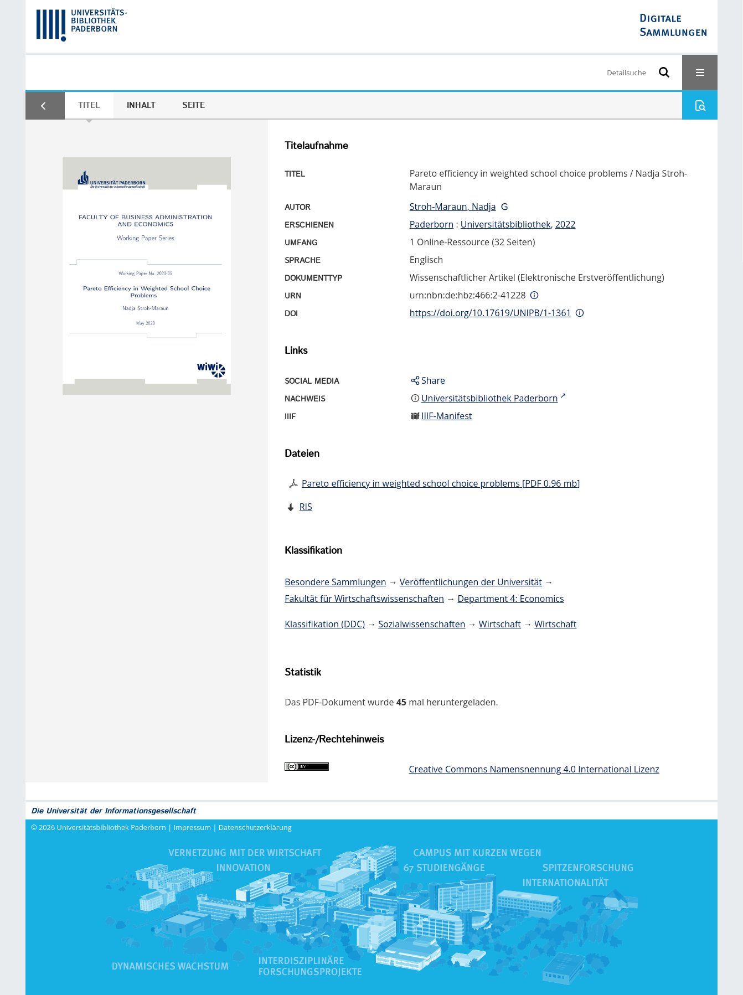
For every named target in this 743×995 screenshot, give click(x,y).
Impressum (192, 827)
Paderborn (432, 224)
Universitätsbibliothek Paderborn (111, 827)
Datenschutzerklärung (255, 827)
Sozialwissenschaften (421, 624)
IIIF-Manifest (446, 416)
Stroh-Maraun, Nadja (453, 206)
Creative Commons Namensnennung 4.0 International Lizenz (534, 769)
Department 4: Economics (510, 598)
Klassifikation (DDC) (325, 624)
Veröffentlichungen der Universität (471, 582)
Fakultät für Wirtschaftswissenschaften (364, 598)
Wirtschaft (500, 624)
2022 (565, 224)
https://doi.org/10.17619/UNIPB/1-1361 (490, 313)
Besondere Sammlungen (335, 582)
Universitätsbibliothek (506, 224)
